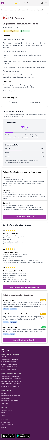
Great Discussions (6, 399)
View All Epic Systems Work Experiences (24, 276)
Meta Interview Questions (7, 350)
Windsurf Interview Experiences (9, 372)
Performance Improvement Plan (9, 384)
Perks (2, 401)
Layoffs (3, 382)
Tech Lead (4, 392)
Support (3, 416)
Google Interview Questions (8, 348)
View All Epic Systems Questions (24, 329)
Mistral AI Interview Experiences (9, 375)
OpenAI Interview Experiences (9, 365)
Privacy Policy (5, 411)
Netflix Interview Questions (8, 358)
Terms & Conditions (6, 413)
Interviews (4, 10)
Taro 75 (3, 345)
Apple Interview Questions (8, 355)
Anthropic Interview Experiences (9, 367)
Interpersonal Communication (8, 389)
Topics (3, 404)
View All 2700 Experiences (24, 205)
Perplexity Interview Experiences (9, 370)
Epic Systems (19, 10)
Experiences (28, 10)
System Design (5, 387)
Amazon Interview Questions (8, 353)
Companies (11, 10)
